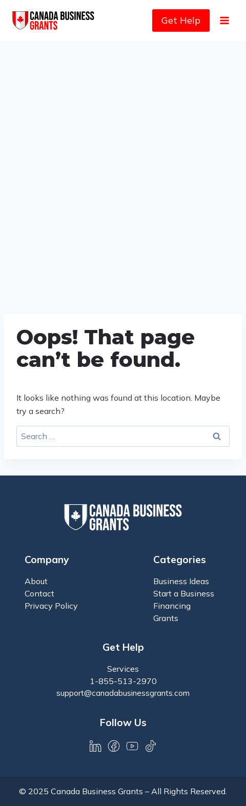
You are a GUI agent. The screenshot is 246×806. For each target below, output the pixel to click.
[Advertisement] (123, 169)
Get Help (180, 20)
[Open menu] (224, 20)
